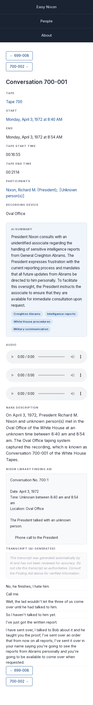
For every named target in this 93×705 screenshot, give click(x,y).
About (46, 35)
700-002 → (19, 67)
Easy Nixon (46, 6)
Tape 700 (14, 101)
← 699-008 (19, 56)
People (46, 21)
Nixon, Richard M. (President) (31, 190)
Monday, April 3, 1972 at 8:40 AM (34, 119)
